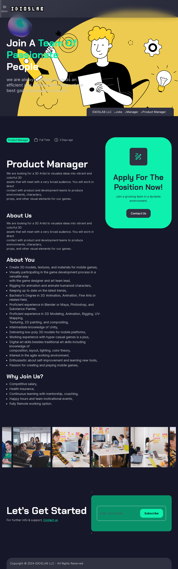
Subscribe (151, 513)
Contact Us (138, 213)
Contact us (50, 520)
